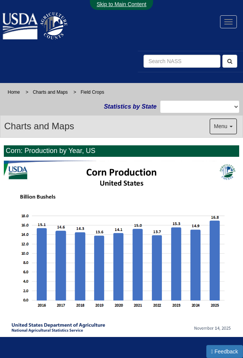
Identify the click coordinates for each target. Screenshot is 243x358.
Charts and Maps (50, 92)
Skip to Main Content (122, 4)
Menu (223, 126)
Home (14, 92)
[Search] (229, 61)
